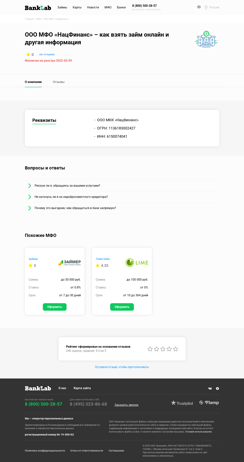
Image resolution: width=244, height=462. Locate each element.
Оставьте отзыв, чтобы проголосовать (122, 367)
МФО (108, 7)
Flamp (209, 403)
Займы (62, 7)
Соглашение (116, 450)
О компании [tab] (33, 82)
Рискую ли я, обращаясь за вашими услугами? (67, 185)
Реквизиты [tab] (44, 120)
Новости (93, 7)
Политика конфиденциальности (45, 450)
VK (210, 388)
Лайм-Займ (103, 258)
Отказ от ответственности (86, 450)
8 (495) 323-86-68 (88, 404)
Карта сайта (82, 388)
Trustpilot (182, 403)
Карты (77, 7)
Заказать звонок (127, 405)
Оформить (54, 307)
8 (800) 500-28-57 (43, 404)
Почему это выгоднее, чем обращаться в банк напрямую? (75, 208)
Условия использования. (198, 431)
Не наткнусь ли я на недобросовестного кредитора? (71, 197)
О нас (62, 388)
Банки (121, 7)
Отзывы (59, 82)
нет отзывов (47, 54)
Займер (33, 258)
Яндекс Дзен (217, 388)
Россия (214, 7)
